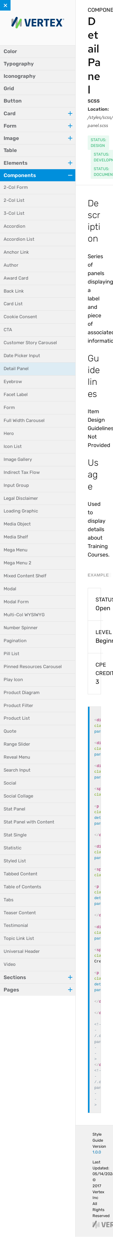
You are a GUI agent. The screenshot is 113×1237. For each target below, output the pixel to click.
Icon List (13, 446)
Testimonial (16, 925)
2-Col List (14, 200)
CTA (8, 329)
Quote (10, 731)
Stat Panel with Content (29, 822)
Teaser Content (20, 912)
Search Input (17, 770)
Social (10, 783)
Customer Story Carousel (30, 342)
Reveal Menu (17, 757)
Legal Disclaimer (21, 498)
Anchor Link (16, 252)
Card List (13, 303)
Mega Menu (15, 550)
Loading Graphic (21, 511)
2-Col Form (16, 187)
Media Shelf (16, 537)
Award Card (16, 278)
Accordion (14, 226)
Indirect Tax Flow (22, 472)
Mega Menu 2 (17, 563)
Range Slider (17, 744)
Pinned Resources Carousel (33, 666)
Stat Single (15, 835)
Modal (10, 589)
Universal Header (22, 951)
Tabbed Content (20, 874)
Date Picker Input (22, 355)
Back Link (14, 291)
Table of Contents (22, 887)
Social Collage (18, 796)
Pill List (11, 653)
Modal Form (16, 601)
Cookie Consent (20, 316)
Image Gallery (18, 459)
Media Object (17, 524)
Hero (9, 433)
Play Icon (13, 679)
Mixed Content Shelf (25, 576)
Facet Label (16, 394)
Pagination (15, 640)
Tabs (9, 899)
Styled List (15, 861)
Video (10, 964)
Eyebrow (13, 381)
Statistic (12, 848)
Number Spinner (21, 627)
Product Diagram (21, 692)
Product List (17, 718)
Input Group (16, 485)
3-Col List (14, 213)
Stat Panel (14, 809)
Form (9, 407)
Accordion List (19, 239)
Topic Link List (19, 938)
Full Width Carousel (24, 420)
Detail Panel (16, 368)
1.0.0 (97, 1152)
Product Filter (18, 705)
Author (11, 265)
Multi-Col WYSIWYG (24, 614)
